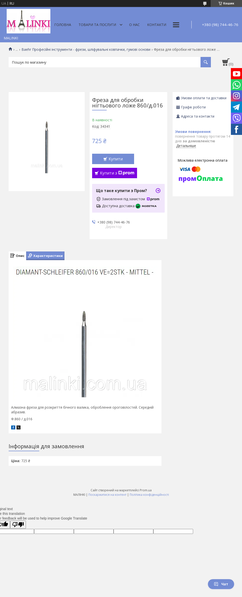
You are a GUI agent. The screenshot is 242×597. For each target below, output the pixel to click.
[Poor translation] (18, 525)
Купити (116, 159)
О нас (134, 24)
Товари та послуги (97, 24)
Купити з (117, 173)
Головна (62, 24)
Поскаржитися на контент (107, 495)
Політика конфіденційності (149, 495)
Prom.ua (146, 490)
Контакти (156, 24)
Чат (221, 584)
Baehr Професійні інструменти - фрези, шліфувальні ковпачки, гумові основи (85, 49)
